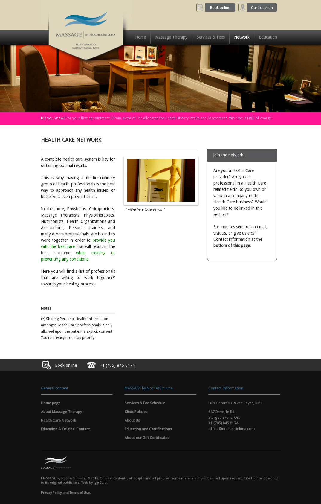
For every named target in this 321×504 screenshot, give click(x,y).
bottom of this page (231, 245)
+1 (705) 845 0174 (223, 423)
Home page (50, 403)
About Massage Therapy (61, 411)
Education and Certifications (148, 429)
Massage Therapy (171, 37)
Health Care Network (58, 420)
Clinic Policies (136, 411)
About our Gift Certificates (147, 438)
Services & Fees (211, 37)
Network (242, 37)
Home (140, 37)
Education (268, 37)
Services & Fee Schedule (145, 403)
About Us (132, 420)
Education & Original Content (65, 429)
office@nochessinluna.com (231, 429)
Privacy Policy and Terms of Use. (66, 493)
